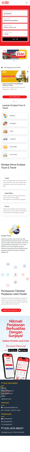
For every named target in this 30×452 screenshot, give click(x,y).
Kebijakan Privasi (6, 399)
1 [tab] (13, 61)
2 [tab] (15, 61)
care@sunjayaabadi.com (9, 407)
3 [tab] (16, 61)
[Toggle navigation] (26, 2)
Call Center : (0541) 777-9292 (10, 410)
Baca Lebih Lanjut (14, 97)
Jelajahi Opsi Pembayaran (11, 310)
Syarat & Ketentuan (7, 393)
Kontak (3, 396)
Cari (15, 39)
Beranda (3, 388)
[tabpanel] (14, 54)
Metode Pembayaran (7, 390)
